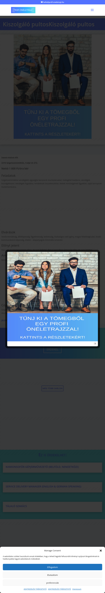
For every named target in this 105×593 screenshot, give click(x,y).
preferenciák (52, 582)
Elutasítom (52, 575)
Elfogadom (52, 567)
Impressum (76, 589)
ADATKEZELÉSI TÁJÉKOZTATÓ (35, 589)
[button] (100, 550)
